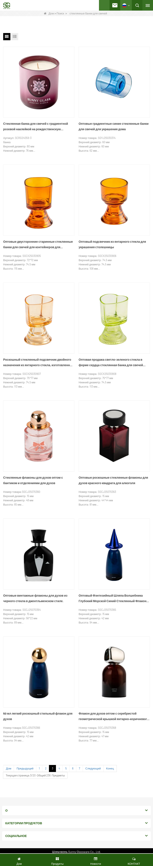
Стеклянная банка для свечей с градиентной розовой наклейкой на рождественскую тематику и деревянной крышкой (35, 127)
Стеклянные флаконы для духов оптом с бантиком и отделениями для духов (33, 480)
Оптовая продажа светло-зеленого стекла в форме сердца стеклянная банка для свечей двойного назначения (111, 363)
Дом (49, 13)
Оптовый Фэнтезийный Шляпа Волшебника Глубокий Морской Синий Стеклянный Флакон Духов (112, 599)
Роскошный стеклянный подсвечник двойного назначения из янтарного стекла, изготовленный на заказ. (38, 363)
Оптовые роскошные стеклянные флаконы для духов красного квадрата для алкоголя (113, 480)
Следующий (93, 768)
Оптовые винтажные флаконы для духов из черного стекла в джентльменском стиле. (35, 598)
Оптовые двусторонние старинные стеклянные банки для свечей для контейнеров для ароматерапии (38, 245)
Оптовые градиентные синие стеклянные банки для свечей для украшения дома (114, 126)
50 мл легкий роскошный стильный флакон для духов (37, 716)
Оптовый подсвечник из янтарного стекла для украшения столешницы (112, 244)
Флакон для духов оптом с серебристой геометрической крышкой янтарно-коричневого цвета (114, 717)
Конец (110, 768)
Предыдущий (25, 768)
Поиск (60, 13)
